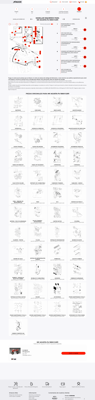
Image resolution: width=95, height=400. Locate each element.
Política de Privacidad (34, 396)
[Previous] (31, 19)
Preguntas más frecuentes (15, 395)
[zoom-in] (17, 24)
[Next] (63, 19)
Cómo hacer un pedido (14, 396)
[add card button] (85, 29)
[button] (86, 18)
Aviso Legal (31, 397)
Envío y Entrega (33, 399)
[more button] (82, 29)
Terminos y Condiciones (34, 395)
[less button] (79, 29)
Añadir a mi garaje (73, 353)
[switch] (52, 24)
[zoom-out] (10, 24)
